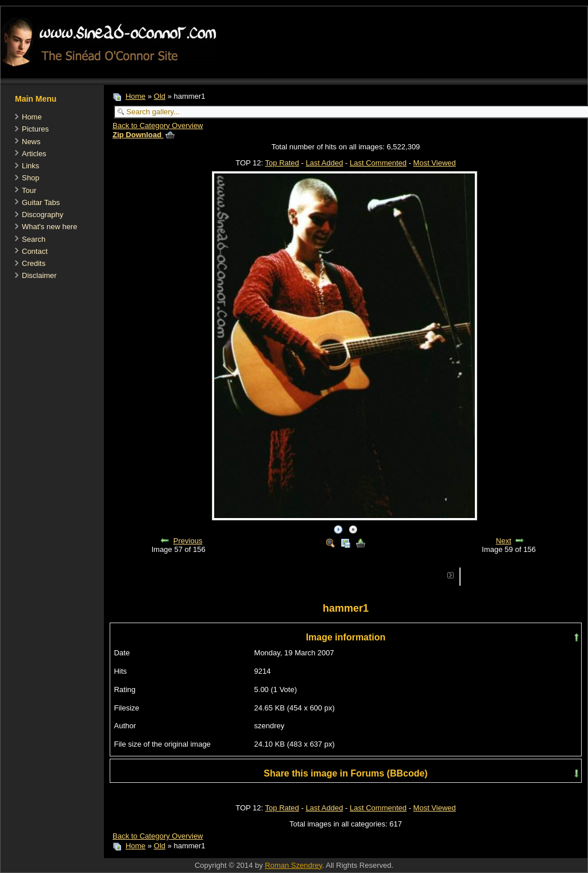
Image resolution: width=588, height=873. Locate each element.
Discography (42, 214)
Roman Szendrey (293, 865)
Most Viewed (434, 163)
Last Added (324, 163)
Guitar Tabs (41, 202)
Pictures (35, 129)
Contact (35, 251)
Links (30, 165)
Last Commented (378, 163)
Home (32, 117)
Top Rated (282, 163)
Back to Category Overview (158, 125)
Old (159, 96)
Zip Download (144, 134)
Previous (188, 540)
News (31, 141)
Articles (34, 153)
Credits (33, 263)
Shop (30, 177)
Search (33, 239)
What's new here (49, 226)
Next (504, 540)
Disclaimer (39, 275)
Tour (29, 190)
